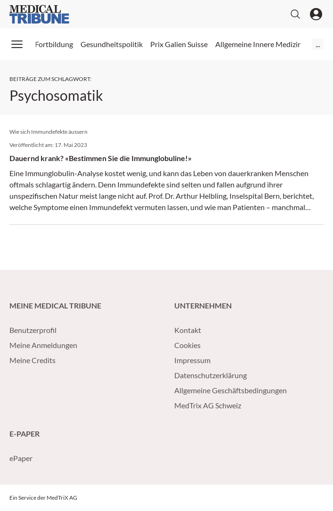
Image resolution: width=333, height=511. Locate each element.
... (318, 44)
